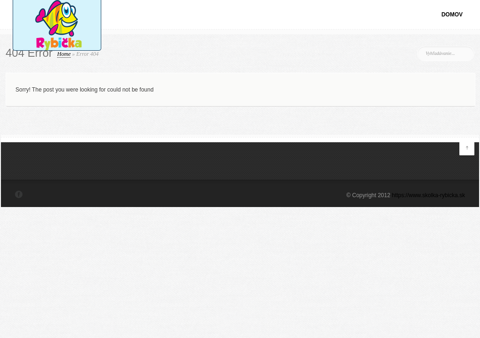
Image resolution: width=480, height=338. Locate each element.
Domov (452, 14)
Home (64, 54)
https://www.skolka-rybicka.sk (428, 195)
